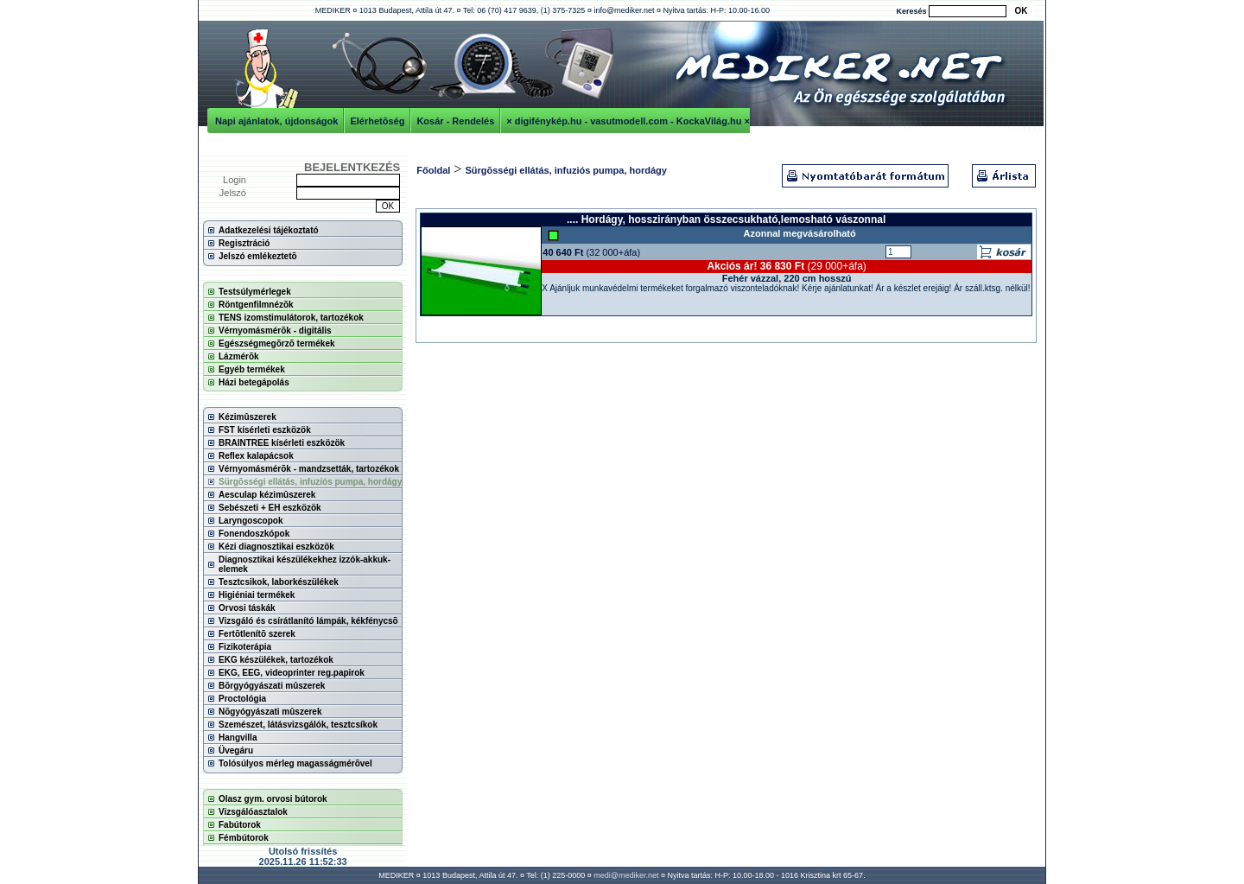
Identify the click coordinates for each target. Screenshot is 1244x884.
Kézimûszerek (247, 417)
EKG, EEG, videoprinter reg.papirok (292, 672)
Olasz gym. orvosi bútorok (273, 799)
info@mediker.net (623, 10)
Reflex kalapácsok (256, 456)
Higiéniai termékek (257, 595)
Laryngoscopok (250, 520)
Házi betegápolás (254, 382)
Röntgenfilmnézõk (256, 304)
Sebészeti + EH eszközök (270, 507)
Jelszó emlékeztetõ (258, 256)
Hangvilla (238, 737)
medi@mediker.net (625, 875)
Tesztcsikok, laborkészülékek (279, 582)
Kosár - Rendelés (455, 121)
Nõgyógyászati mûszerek (270, 711)
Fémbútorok (244, 838)
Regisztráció (244, 243)
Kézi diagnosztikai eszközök (276, 546)
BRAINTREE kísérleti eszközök (282, 443)
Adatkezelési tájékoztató (269, 230)
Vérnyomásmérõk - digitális (275, 330)
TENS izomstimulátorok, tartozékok (291, 317)
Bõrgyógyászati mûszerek (272, 685)
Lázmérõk (239, 356)
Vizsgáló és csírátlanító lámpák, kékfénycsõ (308, 621)
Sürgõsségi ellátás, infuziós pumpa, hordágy (310, 482)
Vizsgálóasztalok (253, 812)
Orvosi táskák (247, 608)
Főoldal (433, 170)
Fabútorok (240, 825)
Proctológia (242, 698)
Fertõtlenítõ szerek (257, 634)
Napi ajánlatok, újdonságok (276, 121)
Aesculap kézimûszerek (267, 494)
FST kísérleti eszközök (265, 430)
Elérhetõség (377, 121)
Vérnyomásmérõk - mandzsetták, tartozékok (309, 469)
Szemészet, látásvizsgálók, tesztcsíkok (298, 724)
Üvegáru (236, 750)
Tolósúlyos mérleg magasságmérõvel (295, 763)
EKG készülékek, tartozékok (276, 660)
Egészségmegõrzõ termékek (277, 343)
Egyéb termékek (252, 369)
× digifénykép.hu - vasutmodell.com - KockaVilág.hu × (628, 121)
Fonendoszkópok (254, 533)
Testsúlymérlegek (255, 291)
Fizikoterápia (245, 647)
